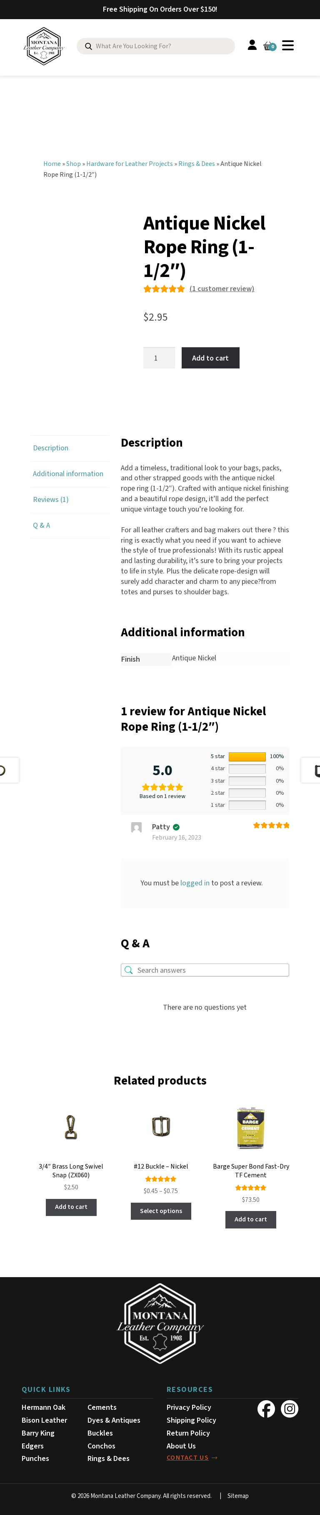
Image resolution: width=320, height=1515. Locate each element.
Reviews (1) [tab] (51, 497)
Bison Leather (44, 1418)
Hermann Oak (43, 1405)
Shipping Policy (191, 1418)
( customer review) (222, 287)
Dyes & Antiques (114, 1418)
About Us (181, 1443)
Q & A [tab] (41, 523)
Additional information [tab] (68, 471)
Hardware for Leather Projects (129, 161)
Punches (35, 1456)
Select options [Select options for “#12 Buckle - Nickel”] (161, 1208)
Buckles (100, 1431)
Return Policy (188, 1431)
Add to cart (210, 355)
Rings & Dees (196, 161)
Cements (102, 1405)
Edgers (33, 1443)
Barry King (38, 1431)
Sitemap (238, 1493)
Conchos (101, 1443)
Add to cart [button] (71, 1204)
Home (52, 161)
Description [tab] (50, 445)
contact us (188, 1455)
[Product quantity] (159, 355)
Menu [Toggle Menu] (288, 45)
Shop (73, 161)
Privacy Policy (189, 1405)
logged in (195, 880)
